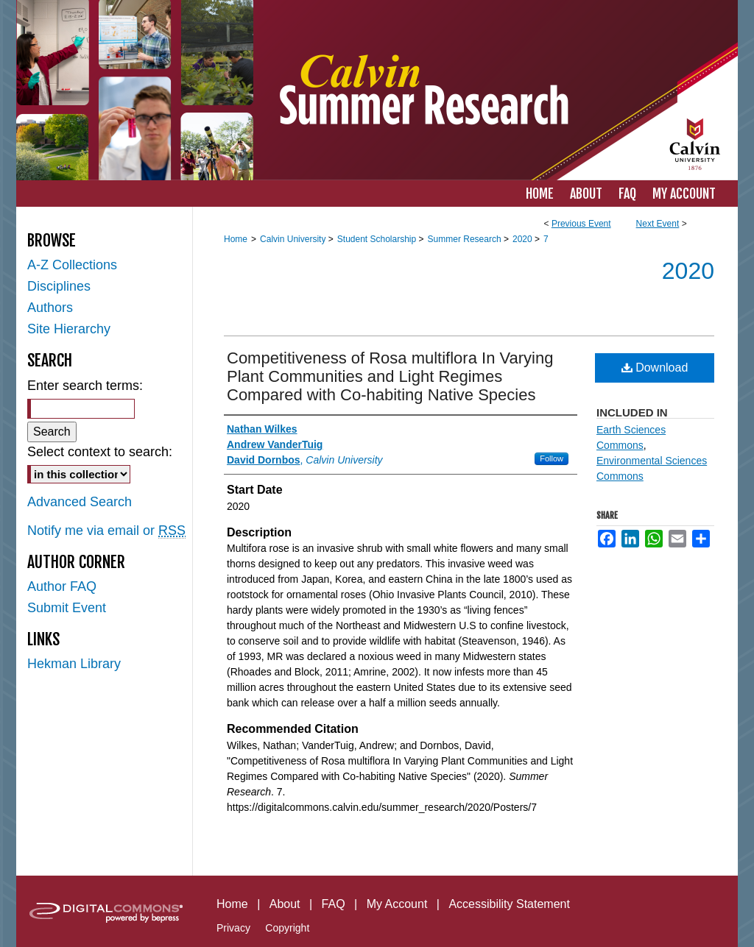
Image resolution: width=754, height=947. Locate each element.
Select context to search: (99, 451)
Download (654, 367)
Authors (50, 307)
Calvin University (294, 239)
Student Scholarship (378, 239)
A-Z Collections (72, 265)
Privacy (233, 928)
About (284, 904)
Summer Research (466, 239)
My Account (397, 904)
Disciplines (59, 286)
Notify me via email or (106, 531)
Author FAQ (61, 586)
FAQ (333, 904)
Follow (551, 458)
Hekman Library (74, 663)
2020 (523, 239)
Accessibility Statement (509, 904)
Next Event (658, 224)
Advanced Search (79, 501)
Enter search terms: (85, 385)
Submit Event (66, 607)
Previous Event (581, 224)
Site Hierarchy (68, 329)
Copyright (287, 928)
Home (235, 239)
